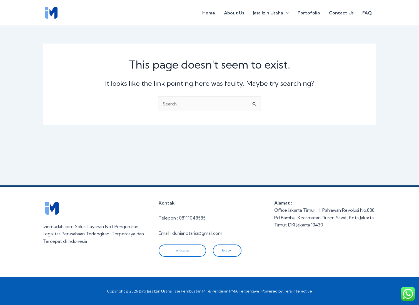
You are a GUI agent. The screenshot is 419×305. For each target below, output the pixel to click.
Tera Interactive (298, 291)
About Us (234, 13)
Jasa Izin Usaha (271, 13)
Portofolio (309, 13)
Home (208, 13)
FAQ (367, 13)
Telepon (227, 250)
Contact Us (341, 13)
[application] (286, 13)
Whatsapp (182, 250)
